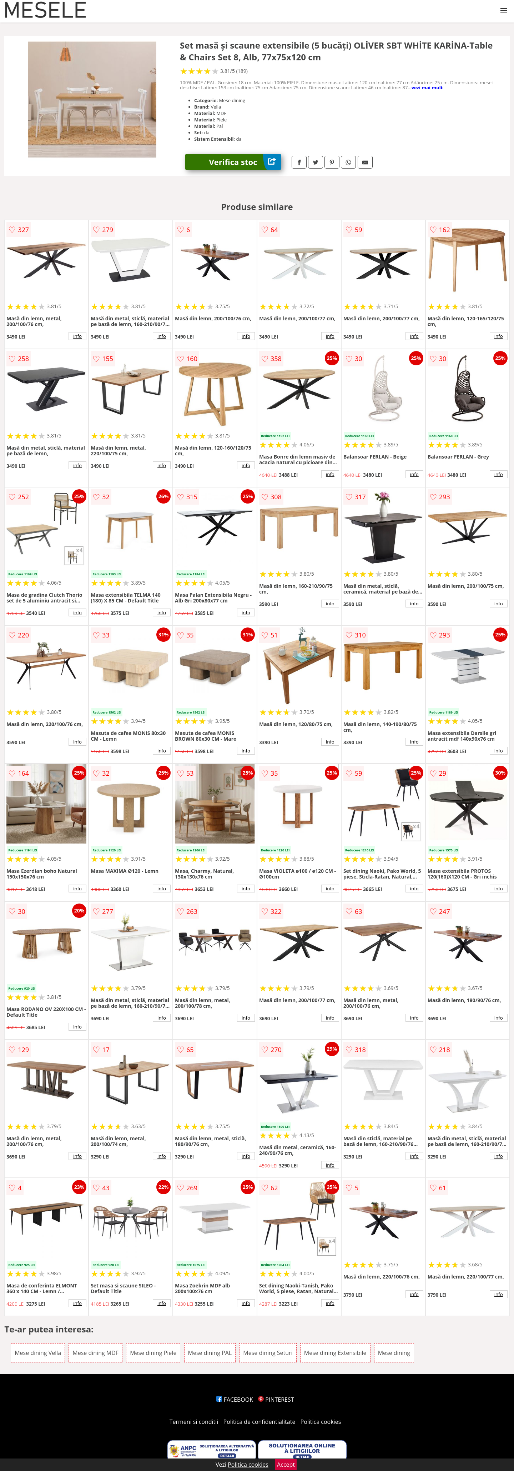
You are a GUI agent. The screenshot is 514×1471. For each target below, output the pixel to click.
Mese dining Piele (153, 1353)
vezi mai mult (427, 87)
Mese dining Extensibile (335, 1353)
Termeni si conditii (194, 1422)
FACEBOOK (234, 1400)
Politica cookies (321, 1422)
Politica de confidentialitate (259, 1422)
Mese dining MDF (95, 1353)
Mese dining (394, 1353)
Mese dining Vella (38, 1353)
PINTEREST (276, 1400)
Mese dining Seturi (267, 1353)
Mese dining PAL (210, 1353)
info (77, 336)
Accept (286, 1465)
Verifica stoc (245, 162)
